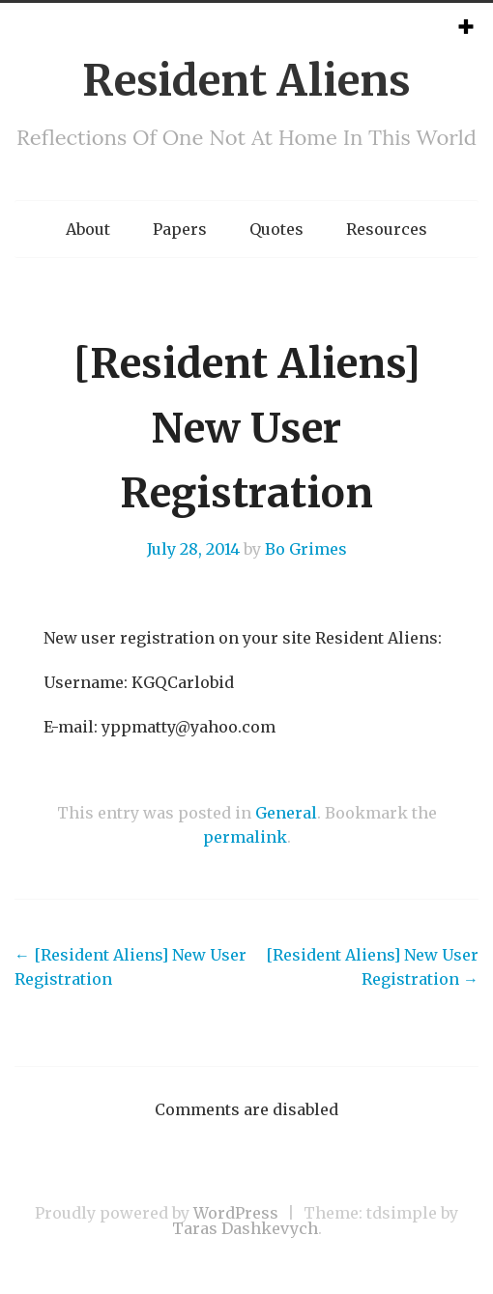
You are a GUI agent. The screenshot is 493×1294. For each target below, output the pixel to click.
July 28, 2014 (193, 549)
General (286, 812)
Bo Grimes (306, 549)
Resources (386, 229)
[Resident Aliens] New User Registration (130, 967)
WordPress (235, 1212)
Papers (180, 229)
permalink (245, 837)
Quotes (276, 229)
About (88, 229)
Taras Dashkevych (245, 1228)
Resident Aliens (246, 80)
